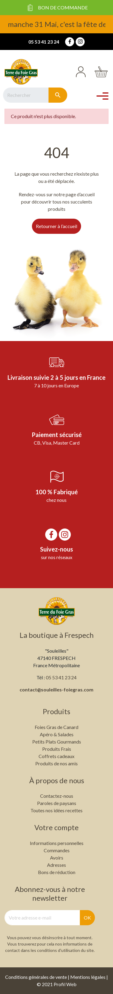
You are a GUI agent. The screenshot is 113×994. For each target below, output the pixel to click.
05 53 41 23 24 (43, 42)
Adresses (56, 865)
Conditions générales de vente (36, 977)
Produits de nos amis (56, 763)
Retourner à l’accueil (56, 226)
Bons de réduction (56, 872)
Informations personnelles (56, 843)
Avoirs (56, 857)
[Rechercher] (26, 95)
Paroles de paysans (56, 803)
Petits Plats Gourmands (56, 741)
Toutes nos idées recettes (56, 810)
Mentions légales (87, 977)
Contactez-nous (56, 796)
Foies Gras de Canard (56, 727)
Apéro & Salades (57, 734)
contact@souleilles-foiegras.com (56, 689)
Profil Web (65, 984)
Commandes (57, 850)
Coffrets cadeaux (56, 756)
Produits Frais (56, 749)
